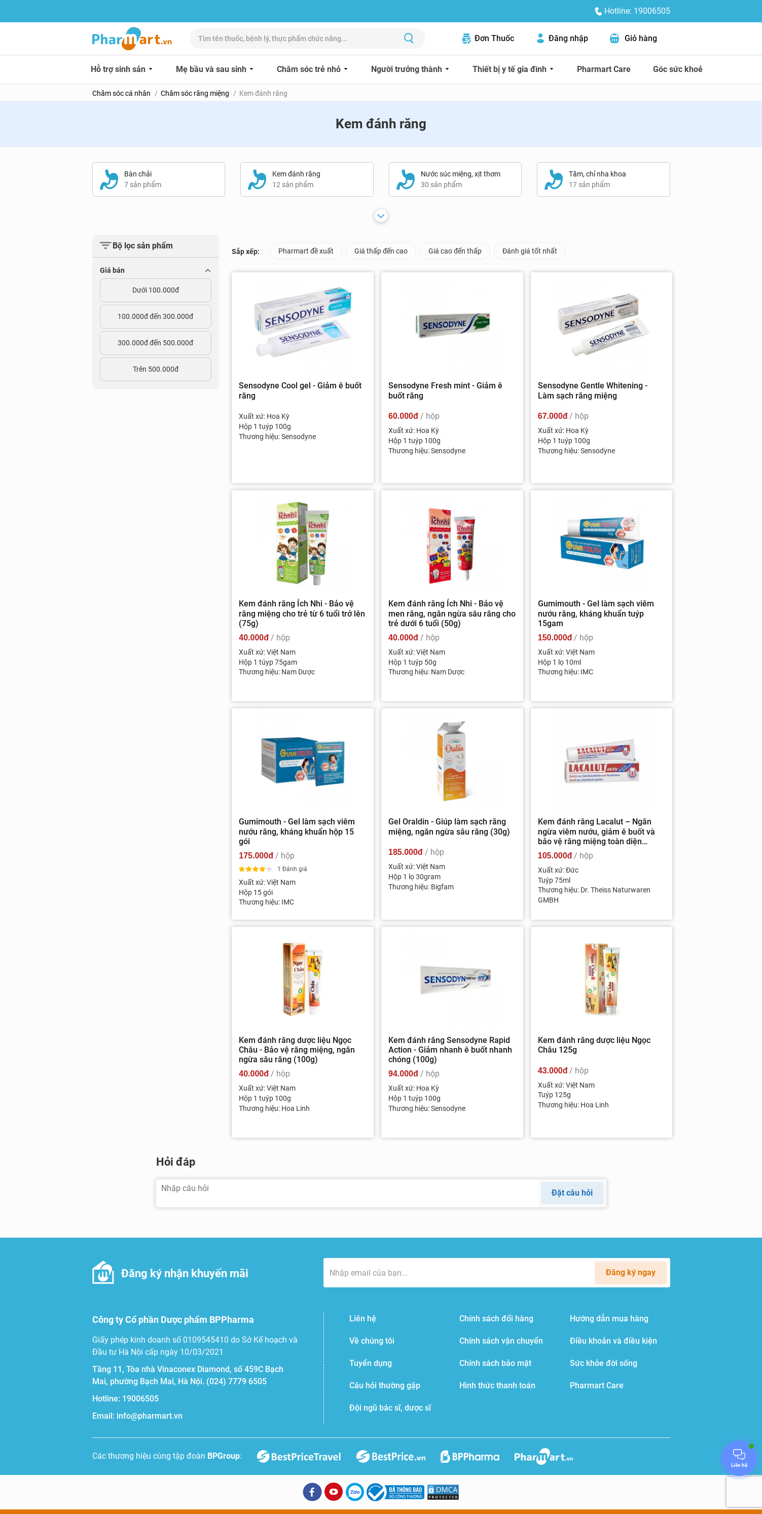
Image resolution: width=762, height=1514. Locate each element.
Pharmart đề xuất (306, 251)
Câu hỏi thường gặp (384, 1385)
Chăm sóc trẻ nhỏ (310, 69)
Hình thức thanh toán (497, 1385)
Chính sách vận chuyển (501, 1341)
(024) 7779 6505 (236, 1381)
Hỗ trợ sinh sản (119, 69)
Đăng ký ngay (631, 1272)
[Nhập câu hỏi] (347, 1193)
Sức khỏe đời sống (603, 1363)
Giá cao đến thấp (455, 251)
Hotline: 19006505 (637, 11)
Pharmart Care (604, 69)
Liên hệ (362, 1318)
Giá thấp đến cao (381, 251)
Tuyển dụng (370, 1363)
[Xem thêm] (381, 215)
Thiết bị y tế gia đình (511, 69)
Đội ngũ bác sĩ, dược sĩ (390, 1408)
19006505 (140, 1398)
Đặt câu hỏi (572, 1193)
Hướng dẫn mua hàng (609, 1318)
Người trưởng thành (407, 69)
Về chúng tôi (371, 1341)
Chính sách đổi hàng (496, 1318)
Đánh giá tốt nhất (529, 251)
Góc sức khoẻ (678, 69)
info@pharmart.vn (150, 1416)
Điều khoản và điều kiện (613, 1341)
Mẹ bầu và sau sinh (212, 69)
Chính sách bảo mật (495, 1363)
